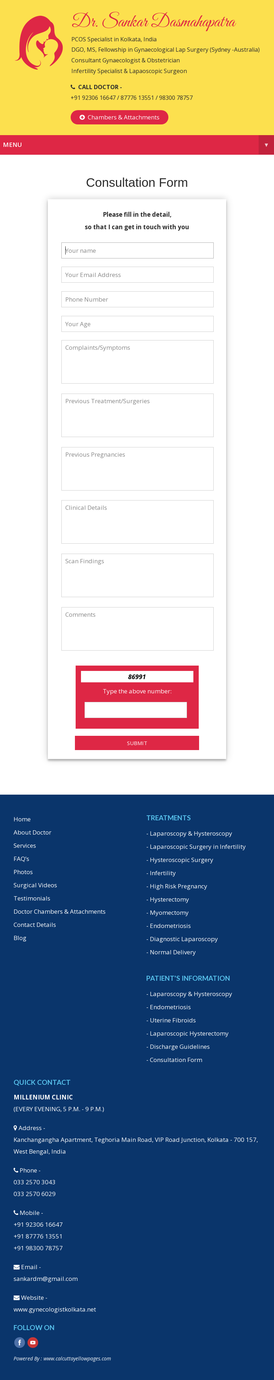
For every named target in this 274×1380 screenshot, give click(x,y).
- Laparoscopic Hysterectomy (187, 1033)
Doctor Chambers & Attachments (60, 911)
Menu (138, 144)
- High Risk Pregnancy (176, 886)
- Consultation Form (174, 1060)
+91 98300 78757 (38, 1248)
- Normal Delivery (171, 952)
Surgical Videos (35, 885)
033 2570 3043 (35, 1182)
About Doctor (32, 832)
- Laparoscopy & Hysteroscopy (189, 833)
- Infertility (161, 873)
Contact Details (35, 924)
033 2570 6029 (35, 1194)
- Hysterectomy (167, 899)
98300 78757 (176, 98)
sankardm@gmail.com (46, 1278)
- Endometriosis (168, 926)
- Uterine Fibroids (171, 1020)
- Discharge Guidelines (178, 1046)
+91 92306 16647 (93, 98)
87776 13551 (138, 98)
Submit (137, 743)
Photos (23, 872)
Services (25, 845)
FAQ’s (21, 859)
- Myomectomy (167, 912)
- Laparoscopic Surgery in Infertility (196, 846)
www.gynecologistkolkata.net (55, 1309)
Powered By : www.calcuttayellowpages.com (62, 1358)
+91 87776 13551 (38, 1236)
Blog (20, 938)
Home (22, 819)
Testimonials (32, 898)
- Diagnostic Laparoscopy (182, 939)
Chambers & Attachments (119, 117)
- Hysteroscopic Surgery (179, 860)
